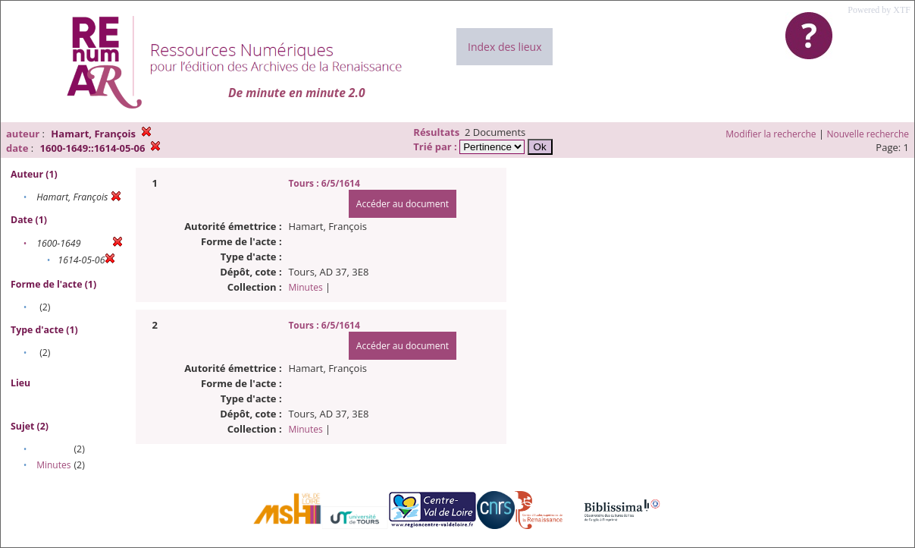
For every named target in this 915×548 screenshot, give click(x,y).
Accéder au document (402, 203)
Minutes (53, 464)
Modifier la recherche (770, 134)
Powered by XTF (879, 10)
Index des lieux (504, 46)
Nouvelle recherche (868, 134)
